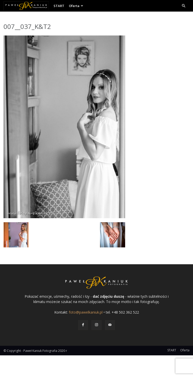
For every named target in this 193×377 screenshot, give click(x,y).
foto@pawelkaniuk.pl (86, 312)
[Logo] (27, 6)
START (59, 6)
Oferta (76, 6)
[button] (183, 6)
